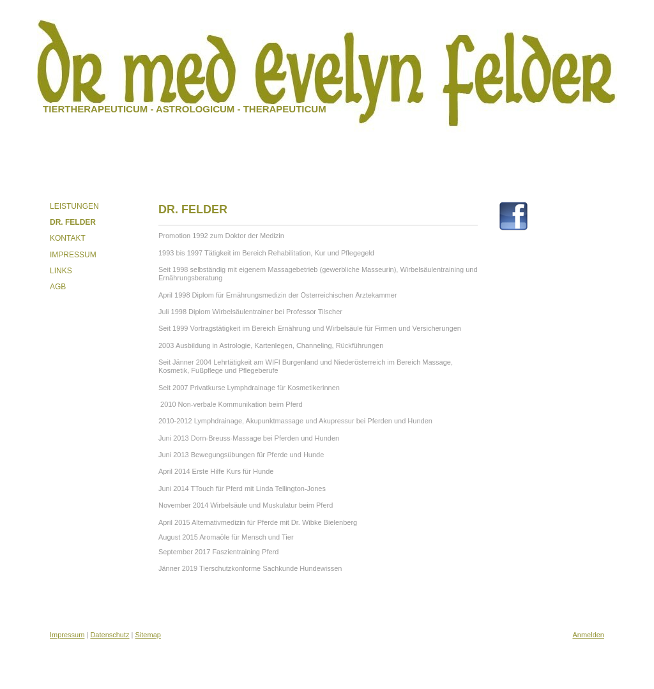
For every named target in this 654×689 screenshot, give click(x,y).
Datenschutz (109, 635)
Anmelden (588, 635)
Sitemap (148, 635)
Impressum (67, 635)
